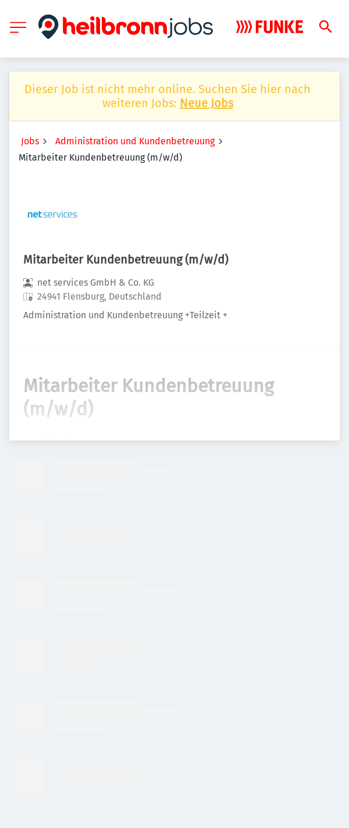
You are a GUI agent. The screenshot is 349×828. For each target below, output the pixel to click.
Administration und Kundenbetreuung (135, 141)
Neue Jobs (206, 103)
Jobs (30, 141)
